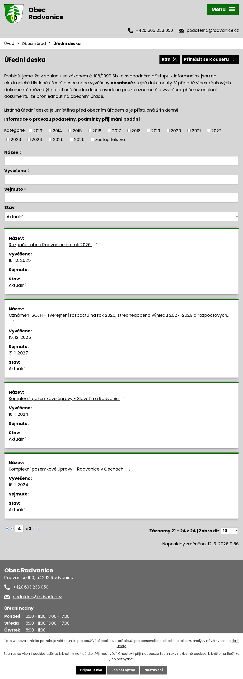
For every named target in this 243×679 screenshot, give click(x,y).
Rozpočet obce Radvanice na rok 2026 (54, 244)
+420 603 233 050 (154, 30)
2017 (116, 130)
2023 (16, 139)
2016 (96, 130)
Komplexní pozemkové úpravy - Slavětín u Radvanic (68, 398)
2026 (79, 139)
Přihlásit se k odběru (209, 59)
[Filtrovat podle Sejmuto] (121, 197)
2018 (135, 130)
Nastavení (154, 670)
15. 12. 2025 (20, 337)
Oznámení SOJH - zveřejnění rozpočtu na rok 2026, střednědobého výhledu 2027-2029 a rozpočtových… (119, 317)
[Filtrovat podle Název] (121, 160)
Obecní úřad (34, 43)
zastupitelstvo (110, 139)
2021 (196, 130)
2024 (37, 139)
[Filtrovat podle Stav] (121, 216)
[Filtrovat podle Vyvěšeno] (121, 179)
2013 (37, 130)
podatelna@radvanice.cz (213, 30)
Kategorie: (15, 130)
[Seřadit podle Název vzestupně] (20, 151)
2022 (216, 130)
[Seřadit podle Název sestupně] (20, 153)
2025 (58, 139)
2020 (176, 130)
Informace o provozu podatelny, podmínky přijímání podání (72, 119)
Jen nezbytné (123, 670)
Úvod (9, 43)
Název (11, 152)
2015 (77, 130)
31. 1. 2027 (18, 352)
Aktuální (17, 285)
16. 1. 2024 (18, 414)
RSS (168, 59)
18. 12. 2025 (20, 260)
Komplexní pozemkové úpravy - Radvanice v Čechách (70, 469)
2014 (57, 130)
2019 (155, 130)
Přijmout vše (90, 670)
